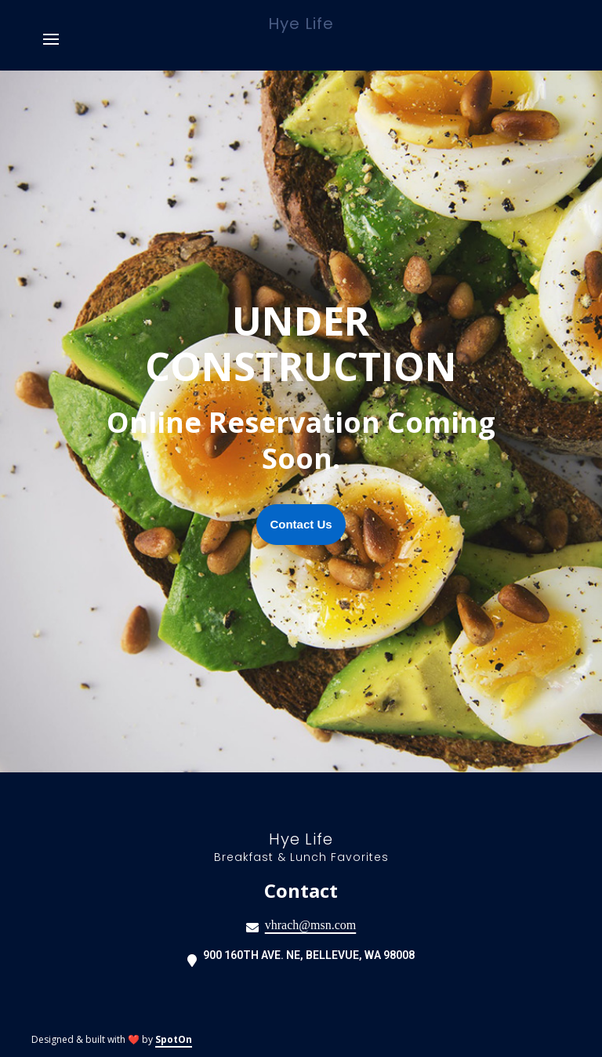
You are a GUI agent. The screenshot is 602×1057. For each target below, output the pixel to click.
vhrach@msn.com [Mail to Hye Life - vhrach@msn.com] (310, 925)
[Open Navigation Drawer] (51, 39)
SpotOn (173, 1039)
